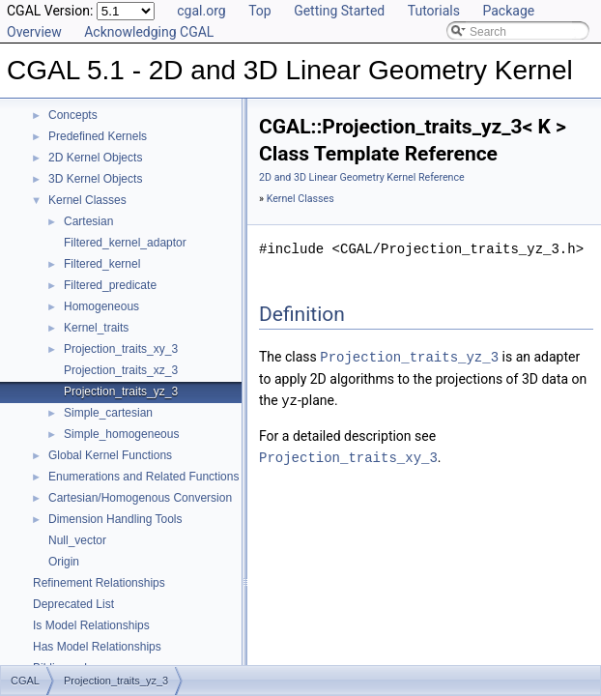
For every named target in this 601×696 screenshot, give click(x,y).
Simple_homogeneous (121, 434)
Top (260, 10)
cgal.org (201, 10)
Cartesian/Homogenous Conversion (140, 498)
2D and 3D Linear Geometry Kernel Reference (362, 177)
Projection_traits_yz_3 (121, 391)
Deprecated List (73, 604)
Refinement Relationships (99, 583)
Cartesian (88, 221)
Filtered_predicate (110, 285)
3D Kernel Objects (95, 179)
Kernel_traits (96, 327)
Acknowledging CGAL (149, 32)
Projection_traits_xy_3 (121, 349)
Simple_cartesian (108, 413)
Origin (63, 561)
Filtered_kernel (102, 264)
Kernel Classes (87, 200)
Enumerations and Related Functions (143, 476)
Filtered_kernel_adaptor (125, 242)
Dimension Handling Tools (115, 519)
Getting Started (339, 10)
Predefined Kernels (97, 136)
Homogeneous (101, 306)
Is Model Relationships (91, 625)
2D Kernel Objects (95, 157)
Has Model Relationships (97, 646)
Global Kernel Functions (110, 455)
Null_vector (77, 540)
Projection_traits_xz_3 (121, 370)
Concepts (73, 115)
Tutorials (434, 10)
